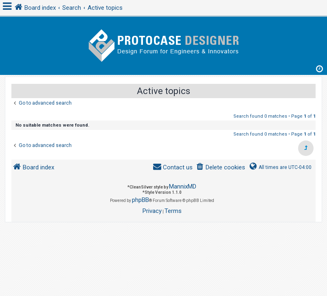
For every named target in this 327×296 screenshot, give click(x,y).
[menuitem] (220, 167)
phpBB (140, 200)
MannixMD (182, 186)
